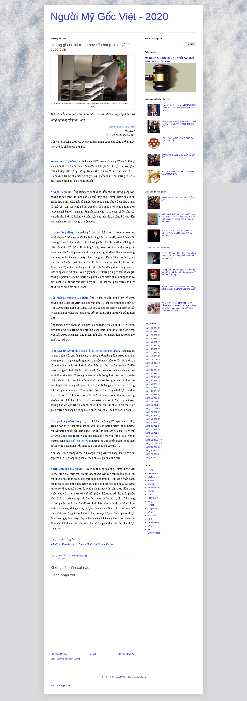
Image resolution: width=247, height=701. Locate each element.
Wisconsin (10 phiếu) (63, 161)
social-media (153, 522)
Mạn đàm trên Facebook (159, 247)
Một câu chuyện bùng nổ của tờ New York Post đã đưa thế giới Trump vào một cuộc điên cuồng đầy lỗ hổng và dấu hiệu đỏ (178, 218)
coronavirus (153, 473)
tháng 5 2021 (151, 419)
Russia (151, 480)
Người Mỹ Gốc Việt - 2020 (109, 16)
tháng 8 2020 (151, 450)
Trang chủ (92, 654)
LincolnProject (154, 533)
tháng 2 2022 (151, 394)
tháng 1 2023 (151, 356)
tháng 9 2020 (151, 447)
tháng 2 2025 (151, 331)
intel (149, 494)
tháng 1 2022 (151, 398)
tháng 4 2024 (151, 345)
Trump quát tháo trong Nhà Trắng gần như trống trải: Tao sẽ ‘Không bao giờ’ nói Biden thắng (179, 272)
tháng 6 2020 (151, 457)
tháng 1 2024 (151, 352)
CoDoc (151, 491)
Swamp (151, 484)
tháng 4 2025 (151, 328)
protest (151, 505)
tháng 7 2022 (151, 377)
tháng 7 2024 (151, 335)
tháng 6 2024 (151, 338)
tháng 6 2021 (151, 415)
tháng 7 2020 (151, 454)
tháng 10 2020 (151, 443)
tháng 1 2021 (151, 433)
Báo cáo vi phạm (60, 685)
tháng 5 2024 (151, 342)
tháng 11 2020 (151, 440)
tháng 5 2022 (151, 384)
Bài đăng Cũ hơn (126, 654)
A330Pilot (122, 677)
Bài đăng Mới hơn (59, 654)
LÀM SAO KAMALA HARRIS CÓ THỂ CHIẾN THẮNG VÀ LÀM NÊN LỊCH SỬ (179, 124)
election (61, 559)
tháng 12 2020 (151, 436)
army (150, 501)
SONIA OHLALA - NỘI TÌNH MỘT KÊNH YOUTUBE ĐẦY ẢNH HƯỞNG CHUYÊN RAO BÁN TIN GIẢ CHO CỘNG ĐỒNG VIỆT (179, 307)
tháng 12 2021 (151, 401)
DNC (150, 512)
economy (152, 515)
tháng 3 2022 (151, 391)
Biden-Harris (153, 487)
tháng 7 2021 (151, 412)
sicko (150, 519)
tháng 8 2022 (151, 373)
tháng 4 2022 (151, 387)
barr (149, 529)
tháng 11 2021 (151, 405)
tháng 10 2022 (151, 366)
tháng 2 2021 (151, 429)
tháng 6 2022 (151, 380)
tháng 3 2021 (151, 426)
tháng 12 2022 (151, 359)
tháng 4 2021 (151, 422)
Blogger (144, 677)
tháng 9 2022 (151, 370)
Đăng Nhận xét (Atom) (69, 659)
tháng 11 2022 (151, 363)
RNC (150, 526)
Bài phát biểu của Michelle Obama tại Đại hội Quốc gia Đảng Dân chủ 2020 (179, 287)
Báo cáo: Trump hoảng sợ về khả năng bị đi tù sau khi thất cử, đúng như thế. (177, 233)
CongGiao (152, 508)
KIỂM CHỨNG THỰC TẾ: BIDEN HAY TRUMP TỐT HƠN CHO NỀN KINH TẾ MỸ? (179, 107)
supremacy (153, 498)
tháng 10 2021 (151, 408)
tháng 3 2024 (151, 349)
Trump (150, 470)
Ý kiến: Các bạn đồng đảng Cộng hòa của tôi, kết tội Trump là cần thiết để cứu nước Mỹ (179, 255)
